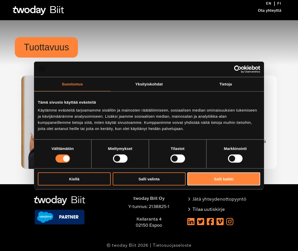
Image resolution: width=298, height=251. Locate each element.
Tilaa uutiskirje (208, 209)
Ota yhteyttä (269, 10)
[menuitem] (270, 4)
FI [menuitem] (279, 3)
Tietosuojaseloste (172, 245)
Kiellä (74, 179)
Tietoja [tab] (226, 84)
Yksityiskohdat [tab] (149, 84)
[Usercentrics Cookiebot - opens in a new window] (237, 69)
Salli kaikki (224, 179)
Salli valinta (149, 179)
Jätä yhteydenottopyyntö (219, 199)
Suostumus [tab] (72, 84)
